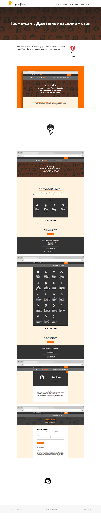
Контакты (88, 4)
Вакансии (83, 4)
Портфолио (58, 4)
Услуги (71, 4)
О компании (76, 4)
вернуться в (51, 509)
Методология (65, 4)
